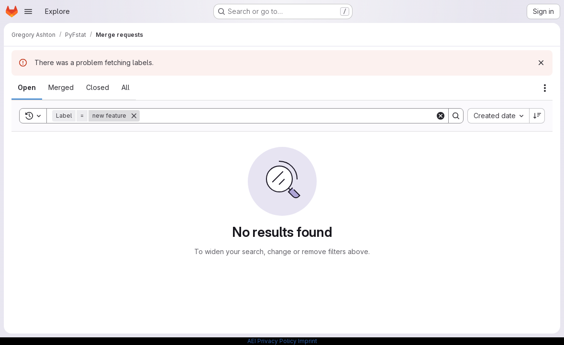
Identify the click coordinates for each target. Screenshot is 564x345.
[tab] (26, 88)
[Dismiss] (541, 62)
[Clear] (440, 116)
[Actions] (545, 88)
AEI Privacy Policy (272, 341)
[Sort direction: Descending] (537, 115)
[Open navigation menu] (28, 11)
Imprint (307, 341)
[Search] (287, 116)
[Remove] (134, 116)
